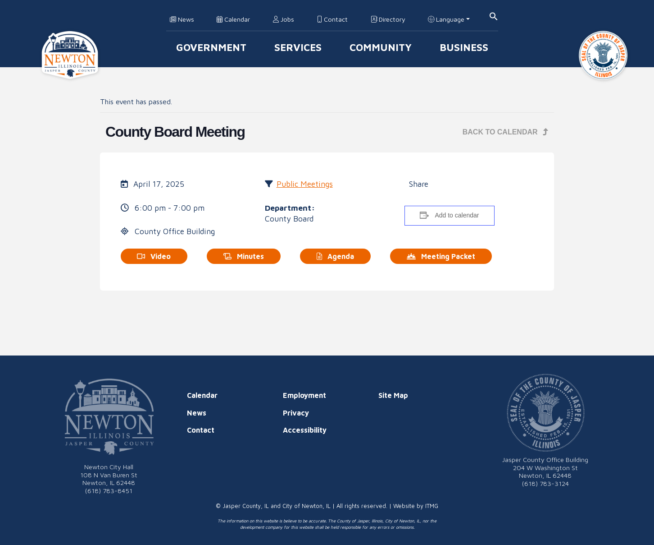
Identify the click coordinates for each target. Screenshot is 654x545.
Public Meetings (305, 184)
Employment (304, 395)
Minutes (243, 256)
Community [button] (381, 47)
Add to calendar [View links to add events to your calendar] (457, 215)
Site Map (393, 395)
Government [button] (211, 47)
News (182, 19)
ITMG (431, 506)
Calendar (233, 19)
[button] (493, 15)
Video (154, 256)
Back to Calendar (506, 132)
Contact (332, 19)
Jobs (283, 19)
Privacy (296, 413)
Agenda (335, 256)
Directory (388, 19)
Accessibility (305, 430)
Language (446, 19)
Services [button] (298, 47)
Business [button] (464, 47)
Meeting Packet (441, 256)
